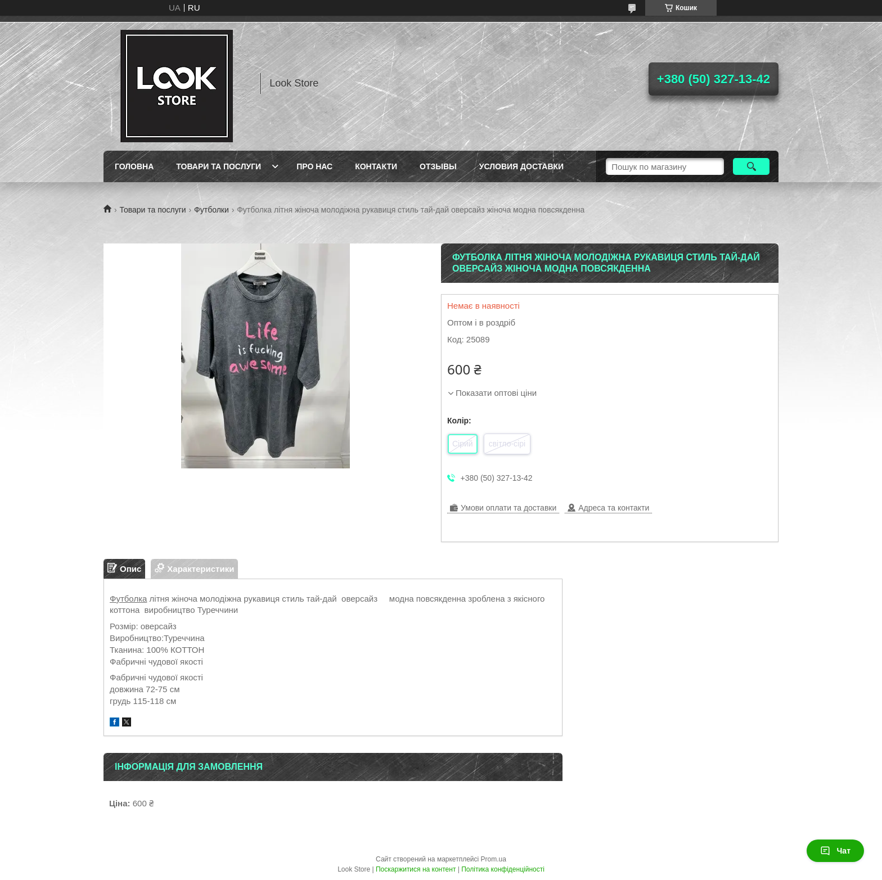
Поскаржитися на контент (416, 869)
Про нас (314, 166)
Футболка (128, 598)
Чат (835, 851)
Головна (134, 166)
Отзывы (438, 166)
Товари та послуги (218, 166)
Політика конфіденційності (502, 869)
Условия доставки (521, 166)
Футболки (211, 209)
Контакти (376, 166)
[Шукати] (751, 166)
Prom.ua (493, 859)
